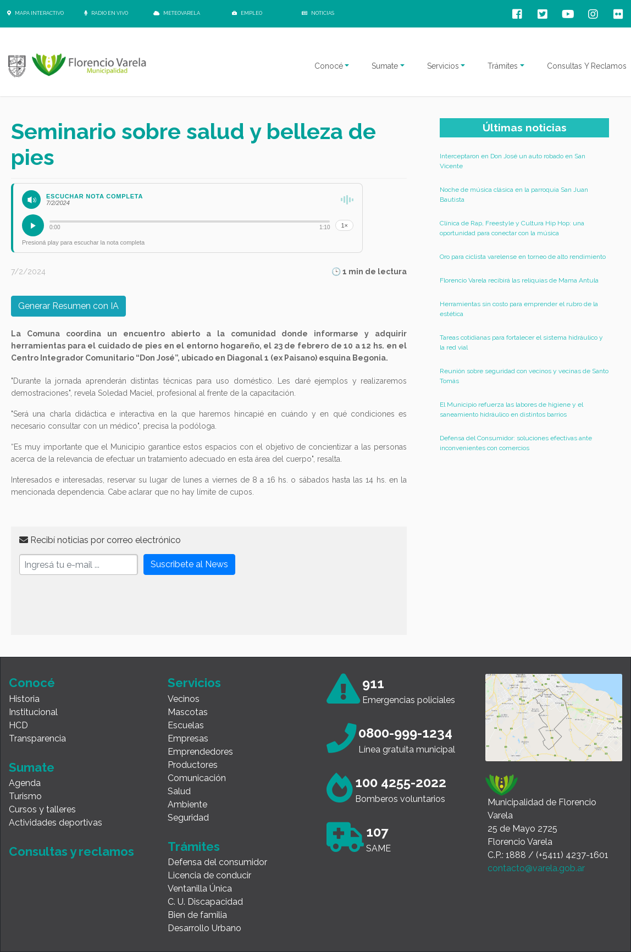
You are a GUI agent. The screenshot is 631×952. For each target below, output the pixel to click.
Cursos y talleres (42, 809)
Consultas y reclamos (71, 851)
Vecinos (184, 699)
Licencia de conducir (209, 875)
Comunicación (197, 778)
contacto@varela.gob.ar (536, 868)
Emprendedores (200, 751)
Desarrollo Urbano (204, 928)
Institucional (33, 712)
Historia (24, 699)
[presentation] (102, 605)
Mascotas (188, 712)
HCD (18, 725)
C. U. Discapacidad (205, 901)
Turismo (25, 796)
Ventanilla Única (200, 888)
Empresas (188, 738)
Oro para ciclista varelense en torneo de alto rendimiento (523, 257)
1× (344, 225)
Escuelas (186, 725)
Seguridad (188, 817)
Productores (193, 765)
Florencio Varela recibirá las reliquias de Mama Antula (519, 280)
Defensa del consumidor (217, 862)
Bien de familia (197, 915)
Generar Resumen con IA (68, 306)
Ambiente (187, 804)
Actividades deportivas (55, 822)
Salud (179, 791)
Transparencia (37, 738)
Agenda (25, 783)
